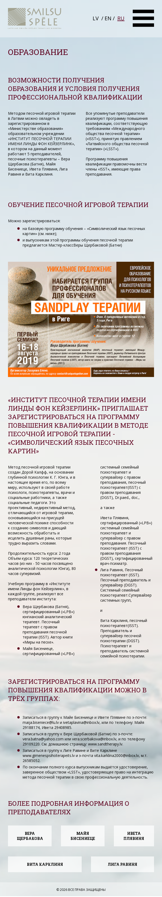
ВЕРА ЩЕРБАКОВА (30, 836)
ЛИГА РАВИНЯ (122, 864)
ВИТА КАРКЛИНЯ (45, 864)
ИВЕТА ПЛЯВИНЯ (133, 836)
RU (120, 18)
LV (96, 18)
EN (108, 18)
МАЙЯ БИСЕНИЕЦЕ (82, 836)
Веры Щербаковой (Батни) (97, 245)
